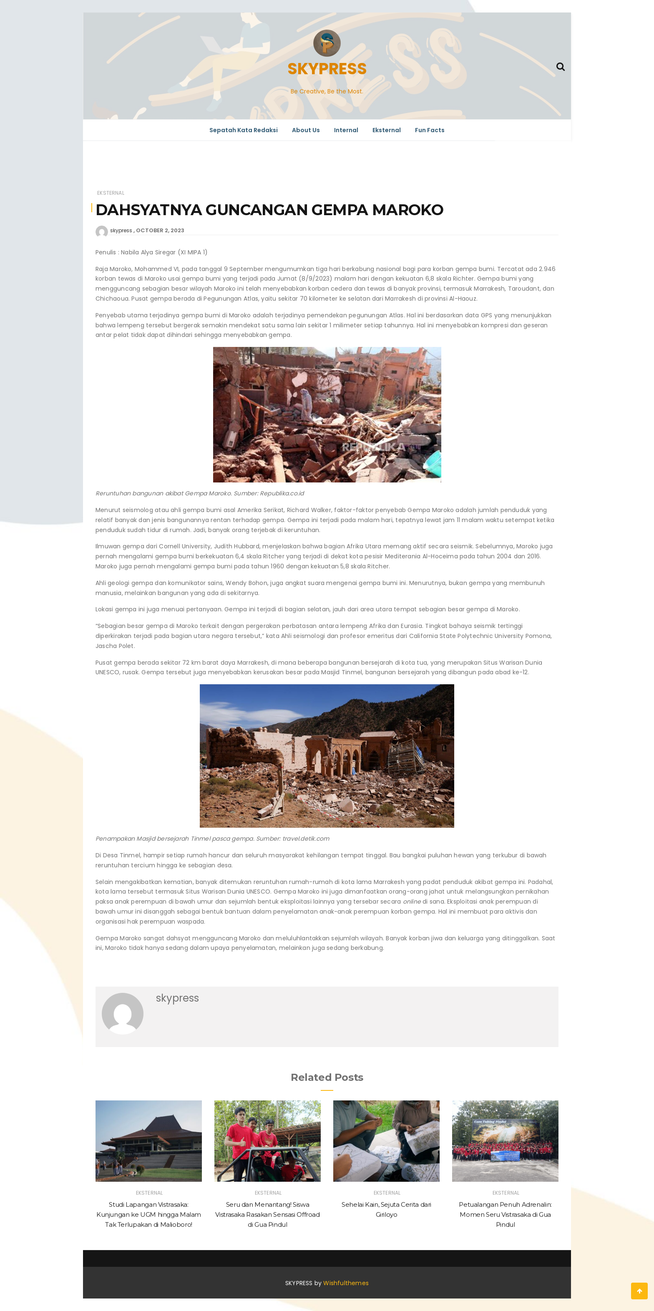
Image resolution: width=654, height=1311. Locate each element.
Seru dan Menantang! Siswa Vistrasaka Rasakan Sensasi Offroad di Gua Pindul (267, 1214)
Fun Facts (430, 130)
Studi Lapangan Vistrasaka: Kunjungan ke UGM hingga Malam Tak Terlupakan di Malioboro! (148, 1214)
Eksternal (386, 130)
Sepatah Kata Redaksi (243, 130)
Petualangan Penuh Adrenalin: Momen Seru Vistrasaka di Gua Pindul (505, 1214)
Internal (346, 130)
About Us (306, 130)
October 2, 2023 (160, 230)
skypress (121, 230)
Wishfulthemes (346, 1283)
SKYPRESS (327, 69)
